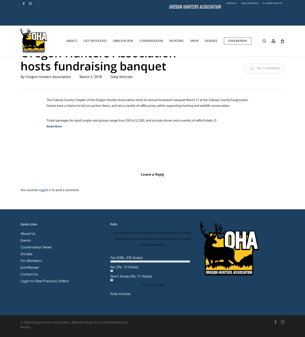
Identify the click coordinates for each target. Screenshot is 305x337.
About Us (28, 233)
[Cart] (282, 41)
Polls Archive (120, 294)
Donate (26, 254)
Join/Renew (30, 267)
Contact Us (29, 274)
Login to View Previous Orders (45, 281)
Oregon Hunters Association (48, 76)
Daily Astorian (121, 76)
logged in (44, 190)
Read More (54, 126)
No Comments (264, 68)
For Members (31, 260)
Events (26, 240)
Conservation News (36, 247)
